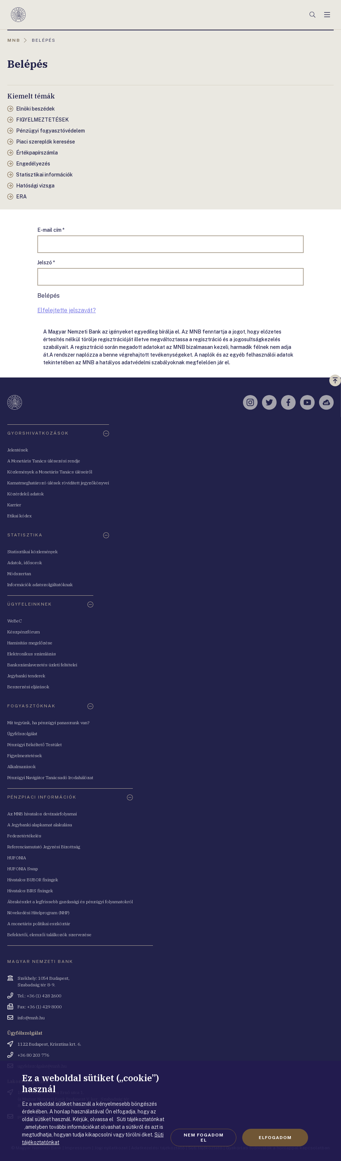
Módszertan (19, 573)
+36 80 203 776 (33, 1055)
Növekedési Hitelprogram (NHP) (38, 912)
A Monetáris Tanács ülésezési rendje (43, 461)
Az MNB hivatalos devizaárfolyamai (42, 813)
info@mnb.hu (31, 1017)
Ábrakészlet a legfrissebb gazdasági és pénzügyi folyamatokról (70, 901)
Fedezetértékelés (24, 835)
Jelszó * (46, 262)
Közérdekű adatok (25, 493)
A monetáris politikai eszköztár (38, 923)
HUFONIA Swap (22, 868)
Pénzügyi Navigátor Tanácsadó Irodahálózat (50, 777)
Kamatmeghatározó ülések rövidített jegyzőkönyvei (58, 482)
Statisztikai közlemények (32, 551)
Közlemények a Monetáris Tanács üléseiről (49, 472)
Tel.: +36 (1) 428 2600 (39, 995)
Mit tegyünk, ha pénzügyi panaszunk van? (48, 722)
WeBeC (14, 621)
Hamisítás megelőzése (29, 642)
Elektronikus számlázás (31, 653)
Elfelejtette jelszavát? (66, 310)
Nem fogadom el (204, 1137)
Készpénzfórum (23, 632)
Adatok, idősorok (24, 562)
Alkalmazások (21, 766)
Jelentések (17, 450)
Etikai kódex (19, 515)
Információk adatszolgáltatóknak (40, 584)
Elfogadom (275, 1137)
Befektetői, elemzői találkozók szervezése (49, 934)
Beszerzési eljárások (28, 686)
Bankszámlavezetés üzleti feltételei (42, 664)
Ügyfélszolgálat (22, 733)
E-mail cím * (51, 230)
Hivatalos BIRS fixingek (30, 890)
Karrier (14, 504)
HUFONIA (16, 857)
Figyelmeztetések (24, 755)
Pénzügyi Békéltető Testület (34, 744)
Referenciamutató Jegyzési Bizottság (43, 846)
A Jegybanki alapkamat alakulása (39, 824)
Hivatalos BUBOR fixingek (32, 879)
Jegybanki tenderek (26, 675)
